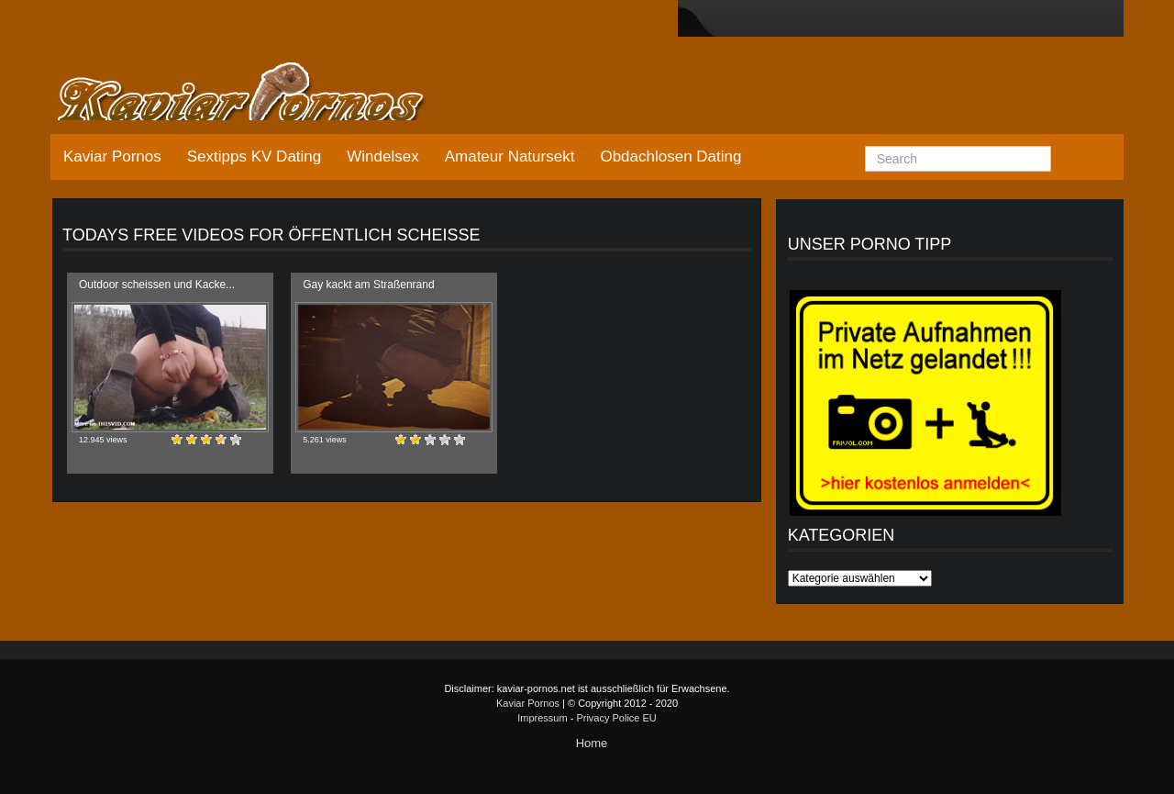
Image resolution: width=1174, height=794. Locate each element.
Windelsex (382, 156)
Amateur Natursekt (510, 156)
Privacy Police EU (616, 717)
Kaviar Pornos (112, 156)
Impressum (542, 717)
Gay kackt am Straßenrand (368, 284)
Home (592, 743)
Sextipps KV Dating (254, 156)
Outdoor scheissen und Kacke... (157, 284)
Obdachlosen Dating (670, 156)
